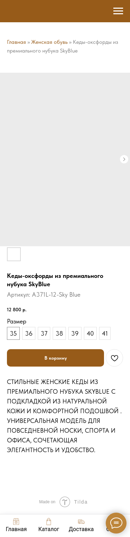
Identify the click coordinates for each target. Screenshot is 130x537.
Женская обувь (49, 42)
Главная (16, 42)
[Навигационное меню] (118, 11)
